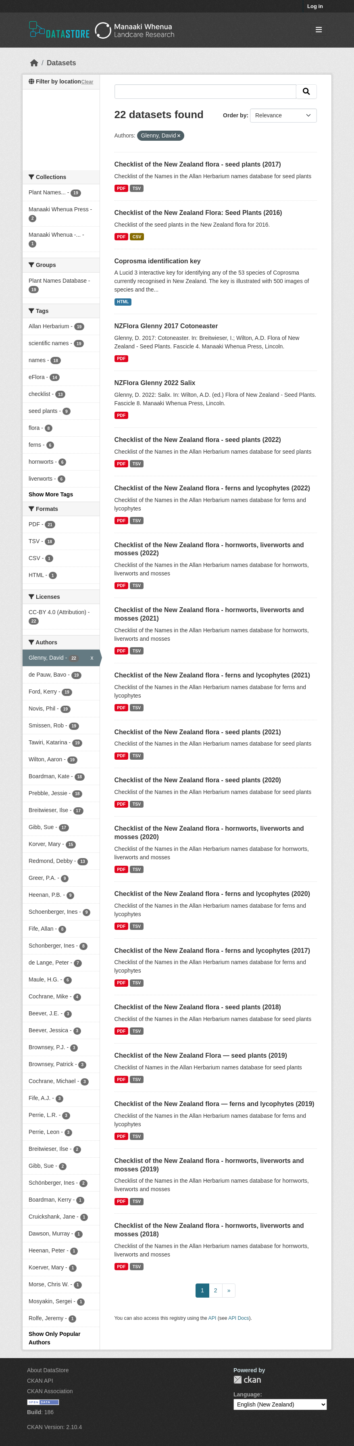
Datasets (61, 63)
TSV (137, 188)
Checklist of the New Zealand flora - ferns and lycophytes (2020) (212, 893)
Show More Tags (51, 494)
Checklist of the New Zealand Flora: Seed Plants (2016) (198, 212)
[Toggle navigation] (318, 30)
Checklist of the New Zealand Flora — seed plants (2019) (201, 1055)
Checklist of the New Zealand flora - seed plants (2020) (198, 780)
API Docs (238, 1318)
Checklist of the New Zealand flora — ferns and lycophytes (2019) (214, 1103)
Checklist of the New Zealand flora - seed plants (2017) (198, 164)
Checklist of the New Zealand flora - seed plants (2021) (198, 732)
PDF (121, 188)
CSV (137, 236)
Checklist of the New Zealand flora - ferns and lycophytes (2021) (212, 675)
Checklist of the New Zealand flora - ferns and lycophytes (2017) (212, 950)
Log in (315, 6)
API (212, 1318)
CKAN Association (50, 1391)
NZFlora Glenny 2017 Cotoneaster (166, 326)
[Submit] (306, 91)
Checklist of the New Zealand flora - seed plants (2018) (198, 1007)
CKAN (247, 1379)
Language (246, 1394)
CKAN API (40, 1380)
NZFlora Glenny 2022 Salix (155, 382)
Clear (87, 82)
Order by (234, 115)
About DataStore (48, 1370)
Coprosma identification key (158, 261)
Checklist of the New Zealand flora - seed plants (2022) (198, 439)
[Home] (34, 63)
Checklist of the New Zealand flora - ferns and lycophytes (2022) (212, 488)
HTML (123, 301)
